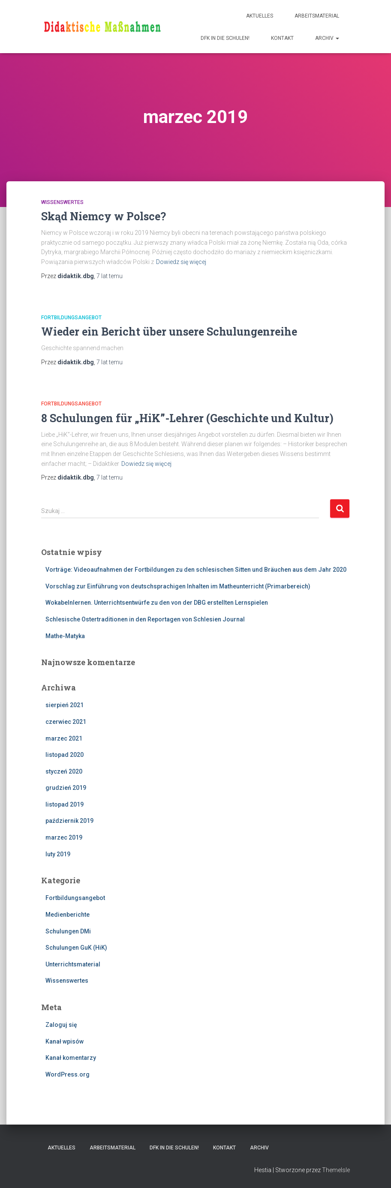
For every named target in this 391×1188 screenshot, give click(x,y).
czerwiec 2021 (65, 721)
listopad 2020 (64, 754)
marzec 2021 (63, 738)
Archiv (327, 38)
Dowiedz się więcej (181, 261)
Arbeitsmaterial (317, 16)
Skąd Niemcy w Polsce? (103, 216)
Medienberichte (67, 914)
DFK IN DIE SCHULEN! (225, 38)
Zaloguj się (61, 1024)
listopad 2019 (64, 804)
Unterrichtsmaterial (72, 964)
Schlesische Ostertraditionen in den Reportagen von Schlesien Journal (145, 619)
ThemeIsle (336, 1170)
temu (109, 276)
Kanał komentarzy (70, 1057)
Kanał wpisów (64, 1041)
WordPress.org (67, 1074)
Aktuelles (259, 16)
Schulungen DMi (68, 931)
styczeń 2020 (63, 771)
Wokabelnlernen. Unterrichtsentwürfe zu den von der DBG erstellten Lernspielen (156, 602)
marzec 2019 (63, 837)
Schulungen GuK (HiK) (76, 947)
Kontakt (282, 38)
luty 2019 (57, 854)
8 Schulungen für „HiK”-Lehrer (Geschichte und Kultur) (187, 418)
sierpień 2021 (64, 705)
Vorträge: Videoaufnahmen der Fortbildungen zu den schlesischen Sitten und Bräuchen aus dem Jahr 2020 (195, 569)
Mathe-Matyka (65, 636)
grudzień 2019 (65, 787)
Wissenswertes (62, 202)
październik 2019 (69, 820)
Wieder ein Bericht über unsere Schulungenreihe (169, 331)
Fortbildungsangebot (71, 318)
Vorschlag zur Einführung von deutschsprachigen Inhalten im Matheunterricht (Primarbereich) (177, 586)
